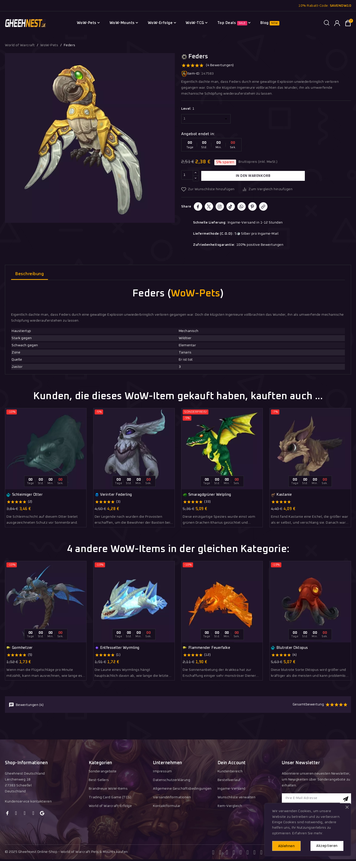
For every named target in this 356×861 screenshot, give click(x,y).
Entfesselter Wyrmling (117, 648)
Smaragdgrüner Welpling (207, 495)
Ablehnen (288, 845)
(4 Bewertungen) (220, 65)
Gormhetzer (19, 648)
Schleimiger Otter (24, 495)
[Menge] (187, 175)
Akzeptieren (325, 845)
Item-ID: (190, 74)
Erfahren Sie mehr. (307, 832)
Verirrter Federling (113, 495)
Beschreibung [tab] (29, 274)
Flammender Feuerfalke (206, 648)
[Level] (206, 118)
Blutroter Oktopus (289, 648)
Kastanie (281, 495)
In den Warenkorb (253, 175)
